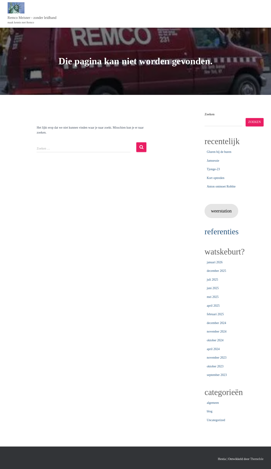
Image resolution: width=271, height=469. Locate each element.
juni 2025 (213, 288)
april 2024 (213, 349)
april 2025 (213, 305)
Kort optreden (215, 178)
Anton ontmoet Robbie (221, 186)
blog (209, 411)
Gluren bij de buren (219, 152)
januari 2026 (215, 262)
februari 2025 (215, 314)
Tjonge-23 (213, 169)
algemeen (213, 402)
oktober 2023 (215, 366)
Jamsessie (213, 160)
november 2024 (216, 331)
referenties (222, 231)
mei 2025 (213, 297)
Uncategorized (216, 420)
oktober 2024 (215, 340)
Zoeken (209, 114)
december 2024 (216, 323)
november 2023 (216, 357)
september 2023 (217, 375)
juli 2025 (212, 279)
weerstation (221, 210)
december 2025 (216, 270)
